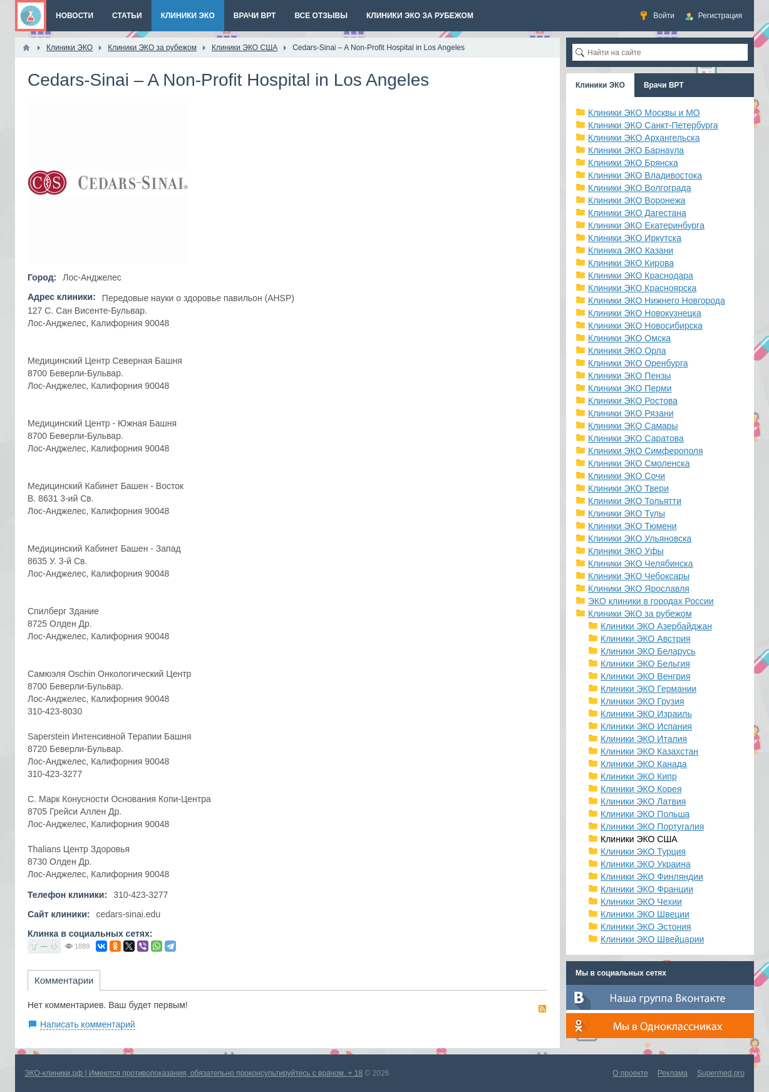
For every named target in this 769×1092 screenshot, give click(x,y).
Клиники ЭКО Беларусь (648, 651)
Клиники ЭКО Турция (643, 852)
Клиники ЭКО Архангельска (644, 138)
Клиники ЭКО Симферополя (645, 451)
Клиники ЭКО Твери (628, 488)
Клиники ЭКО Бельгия (645, 664)
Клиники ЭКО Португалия (652, 827)
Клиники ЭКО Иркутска (634, 238)
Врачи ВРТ (664, 85)
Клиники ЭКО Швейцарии (652, 939)
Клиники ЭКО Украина (646, 864)
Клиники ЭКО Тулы (626, 513)
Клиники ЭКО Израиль (646, 714)
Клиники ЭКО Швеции (645, 914)
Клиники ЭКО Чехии (641, 902)
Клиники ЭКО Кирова (631, 263)
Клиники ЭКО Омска (629, 338)
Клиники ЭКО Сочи (626, 476)
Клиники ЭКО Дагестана (637, 213)
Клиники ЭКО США (639, 839)
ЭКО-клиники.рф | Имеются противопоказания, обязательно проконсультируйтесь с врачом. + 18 (193, 1073)
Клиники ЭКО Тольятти (634, 501)
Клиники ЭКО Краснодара (640, 275)
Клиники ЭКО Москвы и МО (644, 113)
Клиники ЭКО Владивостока (645, 175)
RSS (542, 1009)
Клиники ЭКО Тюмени (632, 526)
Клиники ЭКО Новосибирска (645, 326)
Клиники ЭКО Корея (641, 789)
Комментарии (63, 980)
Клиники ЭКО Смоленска (639, 463)
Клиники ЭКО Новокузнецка (644, 313)
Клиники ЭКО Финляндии (652, 877)
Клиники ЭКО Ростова (633, 401)
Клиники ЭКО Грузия (642, 701)
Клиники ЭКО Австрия (646, 639)
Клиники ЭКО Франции (647, 889)
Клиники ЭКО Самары (633, 426)
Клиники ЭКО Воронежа (637, 200)
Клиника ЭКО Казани (630, 250)
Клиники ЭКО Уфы (626, 551)
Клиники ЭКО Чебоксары (638, 576)
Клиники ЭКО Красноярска (642, 288)
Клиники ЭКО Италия (644, 739)
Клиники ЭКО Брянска (633, 163)
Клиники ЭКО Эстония (646, 927)
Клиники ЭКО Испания (646, 726)
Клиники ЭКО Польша (645, 814)
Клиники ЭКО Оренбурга (638, 363)
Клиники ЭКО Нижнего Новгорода (656, 301)
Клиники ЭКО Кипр (639, 776)
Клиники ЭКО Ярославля (638, 589)
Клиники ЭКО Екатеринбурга (646, 225)
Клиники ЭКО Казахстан (649, 751)
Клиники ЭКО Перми (629, 388)
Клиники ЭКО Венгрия (646, 676)
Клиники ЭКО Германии (648, 689)
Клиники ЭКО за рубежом (640, 614)
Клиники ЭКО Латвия (643, 801)
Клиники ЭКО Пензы (629, 376)
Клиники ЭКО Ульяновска (639, 538)
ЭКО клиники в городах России (651, 601)
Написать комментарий (87, 1024)
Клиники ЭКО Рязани (631, 413)
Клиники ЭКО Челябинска (640, 564)
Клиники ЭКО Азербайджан (656, 626)
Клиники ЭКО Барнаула (636, 150)
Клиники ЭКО (600, 85)
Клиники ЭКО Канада (644, 764)
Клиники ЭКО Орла (627, 351)
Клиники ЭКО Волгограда (639, 188)
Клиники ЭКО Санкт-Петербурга (653, 125)
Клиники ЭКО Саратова (636, 438)
